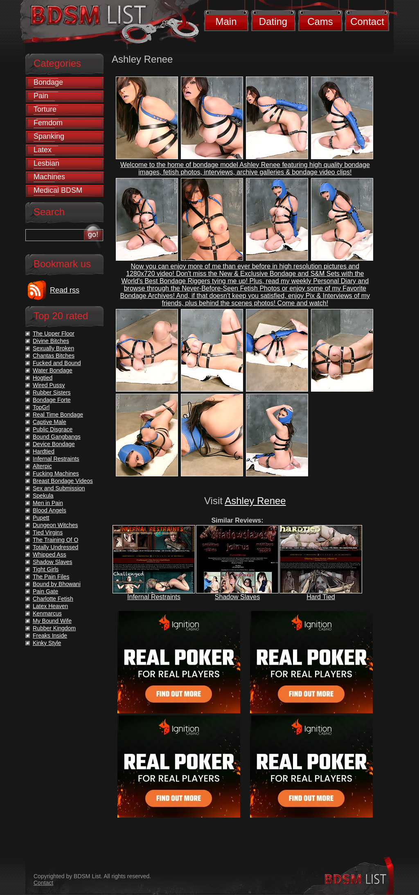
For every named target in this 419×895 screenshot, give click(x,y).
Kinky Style (47, 643)
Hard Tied (320, 596)
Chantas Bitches (53, 355)
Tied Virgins (48, 532)
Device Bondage (54, 444)
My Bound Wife (52, 621)
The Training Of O (55, 540)
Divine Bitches (51, 341)
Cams (320, 21)
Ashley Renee (255, 500)
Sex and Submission (59, 488)
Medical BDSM (58, 190)
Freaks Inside (50, 635)
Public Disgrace (52, 429)
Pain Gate (45, 591)
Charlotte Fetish (53, 598)
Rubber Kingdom (54, 628)
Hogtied (42, 377)
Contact (367, 21)
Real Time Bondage (58, 414)
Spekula (43, 495)
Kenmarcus (47, 613)
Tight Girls (46, 569)
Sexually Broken (53, 348)
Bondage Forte (52, 400)
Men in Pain (48, 503)
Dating (273, 21)
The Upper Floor (53, 333)
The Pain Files (51, 576)
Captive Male (49, 422)
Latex (43, 150)
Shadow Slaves (237, 596)
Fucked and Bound (57, 363)
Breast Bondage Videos (63, 481)
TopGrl (41, 407)
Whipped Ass (49, 554)
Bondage (48, 82)
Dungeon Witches (55, 525)
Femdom (48, 123)
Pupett (41, 517)
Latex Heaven (50, 606)
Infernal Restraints (153, 596)
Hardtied (43, 451)
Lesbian (46, 163)
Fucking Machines (56, 473)
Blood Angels (49, 510)
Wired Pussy (49, 385)
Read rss (64, 290)
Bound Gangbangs (57, 436)
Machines (49, 177)
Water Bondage (52, 370)
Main (226, 21)
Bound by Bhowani (57, 584)
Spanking (49, 136)
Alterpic (42, 466)
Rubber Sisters (52, 392)
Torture (45, 109)
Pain (41, 96)
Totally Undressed (55, 547)
